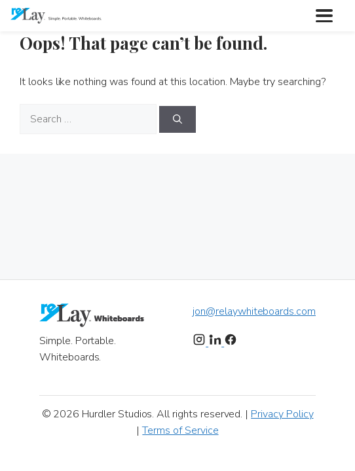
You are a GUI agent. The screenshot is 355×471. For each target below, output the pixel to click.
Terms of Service (180, 430)
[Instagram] (200, 343)
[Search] (177, 119)
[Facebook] (230, 343)
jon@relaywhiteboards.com (254, 311)
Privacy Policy (282, 414)
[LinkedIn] (216, 343)
